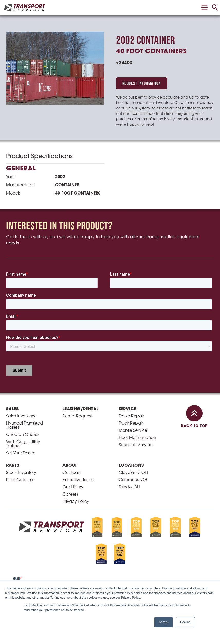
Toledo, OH (129, 487)
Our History (73, 487)
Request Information (141, 83)
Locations (131, 466)
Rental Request (77, 416)
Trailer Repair (131, 416)
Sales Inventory (20, 416)
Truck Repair (131, 423)
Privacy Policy (75, 502)
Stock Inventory (21, 473)
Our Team (72, 473)
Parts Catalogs (20, 480)
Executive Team (77, 480)
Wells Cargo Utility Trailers (23, 444)
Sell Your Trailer (20, 453)
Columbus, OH (133, 480)
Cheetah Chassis (22, 435)
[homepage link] (24, 7)
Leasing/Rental (80, 409)
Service (127, 409)
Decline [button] (185, 622)
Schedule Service (135, 445)
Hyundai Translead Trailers (24, 425)
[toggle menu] (204, 7)
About (69, 466)
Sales (12, 409)
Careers (70, 494)
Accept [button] (163, 622)
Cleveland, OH (133, 473)
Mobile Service (133, 431)
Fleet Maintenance (137, 438)
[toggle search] (215, 7)
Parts (12, 466)
